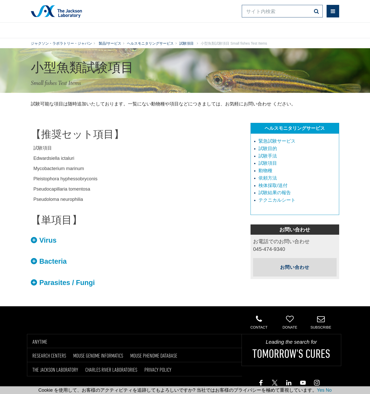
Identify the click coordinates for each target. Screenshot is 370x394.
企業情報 (317, 29)
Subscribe (320, 322)
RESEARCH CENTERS (49, 355)
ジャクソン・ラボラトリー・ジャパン (61, 43)
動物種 (265, 170)
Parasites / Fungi (67, 283)
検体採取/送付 (273, 185)
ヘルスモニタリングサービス (150, 43)
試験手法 (267, 156)
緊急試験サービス (276, 141)
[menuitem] (297, 141)
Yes (320, 390)
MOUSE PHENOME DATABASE (153, 355)
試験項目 (186, 43)
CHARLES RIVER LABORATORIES (111, 370)
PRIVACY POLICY (157, 370)
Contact (258, 322)
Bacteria (53, 261)
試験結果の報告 (274, 192)
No (329, 390)
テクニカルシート (276, 200)
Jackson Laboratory (56, 11)
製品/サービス (55, 29)
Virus (48, 240)
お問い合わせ (228, 29)
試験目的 (267, 148)
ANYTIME (39, 342)
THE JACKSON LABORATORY (55, 370)
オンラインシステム (170, 29)
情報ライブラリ (109, 29)
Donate (289, 322)
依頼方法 (267, 178)
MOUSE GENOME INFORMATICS (98, 355)
